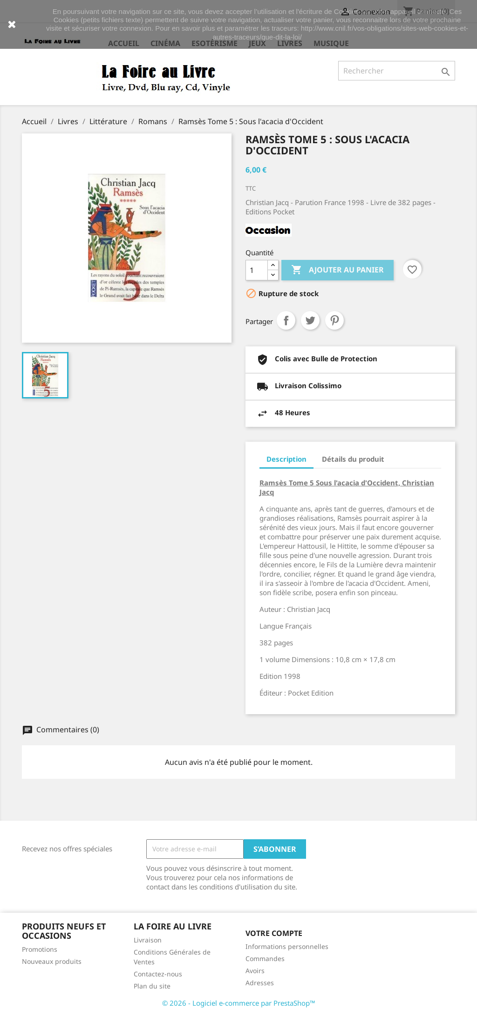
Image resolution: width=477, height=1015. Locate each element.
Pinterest (334, 320)
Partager (286, 320)
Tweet (310, 320)
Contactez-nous (158, 973)
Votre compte (273, 933)
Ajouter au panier (337, 270)
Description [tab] (286, 459)
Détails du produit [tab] (353, 459)
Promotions (39, 949)
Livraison (148, 939)
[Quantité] (256, 270)
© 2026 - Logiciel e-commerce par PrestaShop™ (238, 1003)
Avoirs (255, 970)
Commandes (265, 958)
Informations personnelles (286, 946)
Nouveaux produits (52, 961)
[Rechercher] (396, 70)
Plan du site (152, 986)
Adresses (259, 982)
